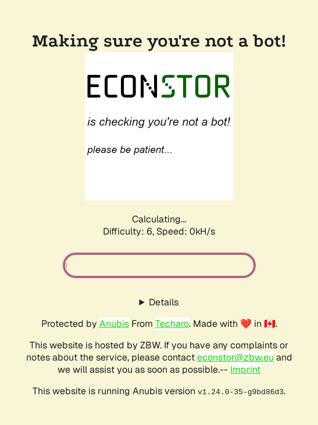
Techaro (172, 324)
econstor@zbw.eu (235, 357)
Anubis (114, 324)
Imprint (245, 369)
